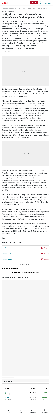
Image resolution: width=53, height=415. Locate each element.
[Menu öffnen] (49, 2)
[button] (26, 264)
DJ (5, 392)
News (7, 8)
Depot (34, 2)
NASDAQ (7, 397)
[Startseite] (5, 2)
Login (45, 2)
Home (3, 8)
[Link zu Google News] (44, 411)
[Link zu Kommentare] (32, 411)
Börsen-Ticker (13, 8)
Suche (40, 2)
